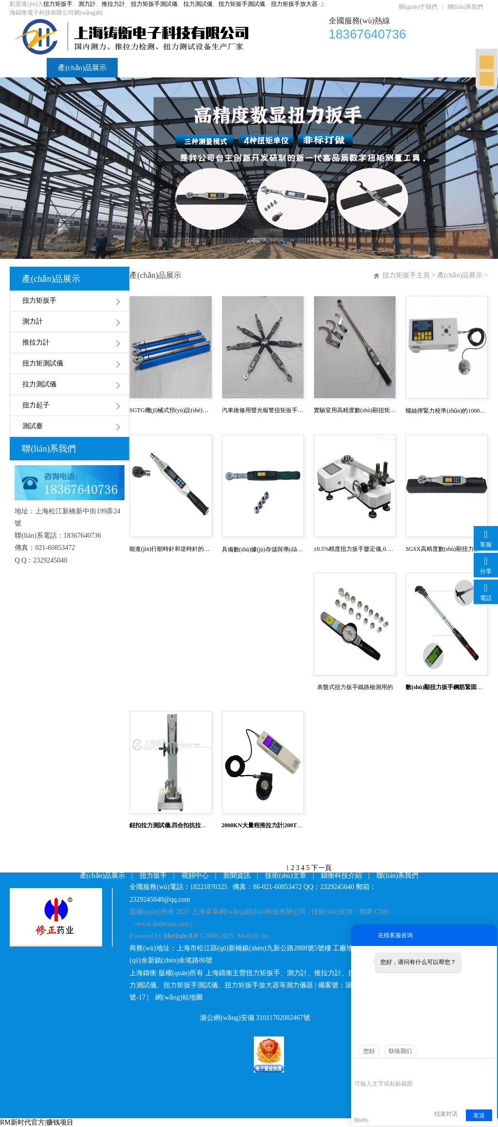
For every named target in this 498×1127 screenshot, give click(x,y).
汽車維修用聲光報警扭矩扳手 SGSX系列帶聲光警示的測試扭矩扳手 (263, 410)
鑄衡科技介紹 (379, 68)
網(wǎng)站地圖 (178, 997)
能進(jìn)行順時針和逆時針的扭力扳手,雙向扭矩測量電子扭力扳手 (170, 548)
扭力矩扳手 (57, 3)
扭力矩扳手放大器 (294, 3)
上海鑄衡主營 (225, 973)
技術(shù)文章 (313, 68)
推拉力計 (113, 3)
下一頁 (321, 868)
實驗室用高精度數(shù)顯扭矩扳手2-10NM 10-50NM (355, 410)
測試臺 (32, 426)
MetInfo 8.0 (180, 936)
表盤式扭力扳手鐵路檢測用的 (355, 687)
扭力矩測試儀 (42, 363)
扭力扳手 (153, 876)
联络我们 (400, 1051)
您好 (369, 1051)
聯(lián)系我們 (465, 6)
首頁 (28, 68)
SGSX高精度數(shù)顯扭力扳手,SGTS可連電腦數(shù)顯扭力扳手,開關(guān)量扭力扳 (447, 548)
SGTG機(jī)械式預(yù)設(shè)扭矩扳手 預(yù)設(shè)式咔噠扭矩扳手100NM (170, 410)
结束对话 (446, 1113)
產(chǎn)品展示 (82, 68)
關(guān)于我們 (418, 6)
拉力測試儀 (198, 3)
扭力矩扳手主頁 (406, 275)
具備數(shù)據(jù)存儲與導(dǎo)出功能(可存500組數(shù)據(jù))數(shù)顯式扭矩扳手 (263, 549)
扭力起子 (36, 405)
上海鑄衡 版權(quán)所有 (166, 973)
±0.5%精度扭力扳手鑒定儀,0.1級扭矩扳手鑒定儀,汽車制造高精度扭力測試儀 (355, 548)
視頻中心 (202, 68)
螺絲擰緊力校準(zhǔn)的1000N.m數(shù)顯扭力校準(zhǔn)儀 (447, 410)
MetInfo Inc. (254, 936)
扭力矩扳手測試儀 (154, 3)
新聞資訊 (253, 68)
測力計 (87, 3)
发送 (479, 1115)
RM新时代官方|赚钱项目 (36, 1122)
